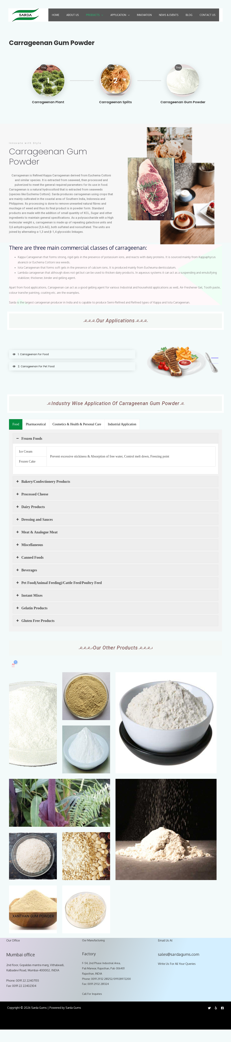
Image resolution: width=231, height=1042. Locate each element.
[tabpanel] (180, 372)
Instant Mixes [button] (29, 607)
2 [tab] (214, 375)
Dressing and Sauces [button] (34, 531)
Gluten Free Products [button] (35, 633)
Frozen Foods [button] (29, 450)
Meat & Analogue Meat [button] (37, 544)
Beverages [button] (26, 582)
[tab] (72, 366)
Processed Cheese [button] (32, 506)
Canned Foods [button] (29, 569)
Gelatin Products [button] (31, 620)
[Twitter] (209, 1020)
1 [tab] (214, 370)
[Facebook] (222, 1020)
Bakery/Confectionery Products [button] (43, 493)
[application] (100, 14)
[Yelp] (215, 1020)
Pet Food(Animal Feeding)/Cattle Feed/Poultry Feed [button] (59, 595)
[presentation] (16, 436)
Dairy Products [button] (30, 519)
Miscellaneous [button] (29, 557)
